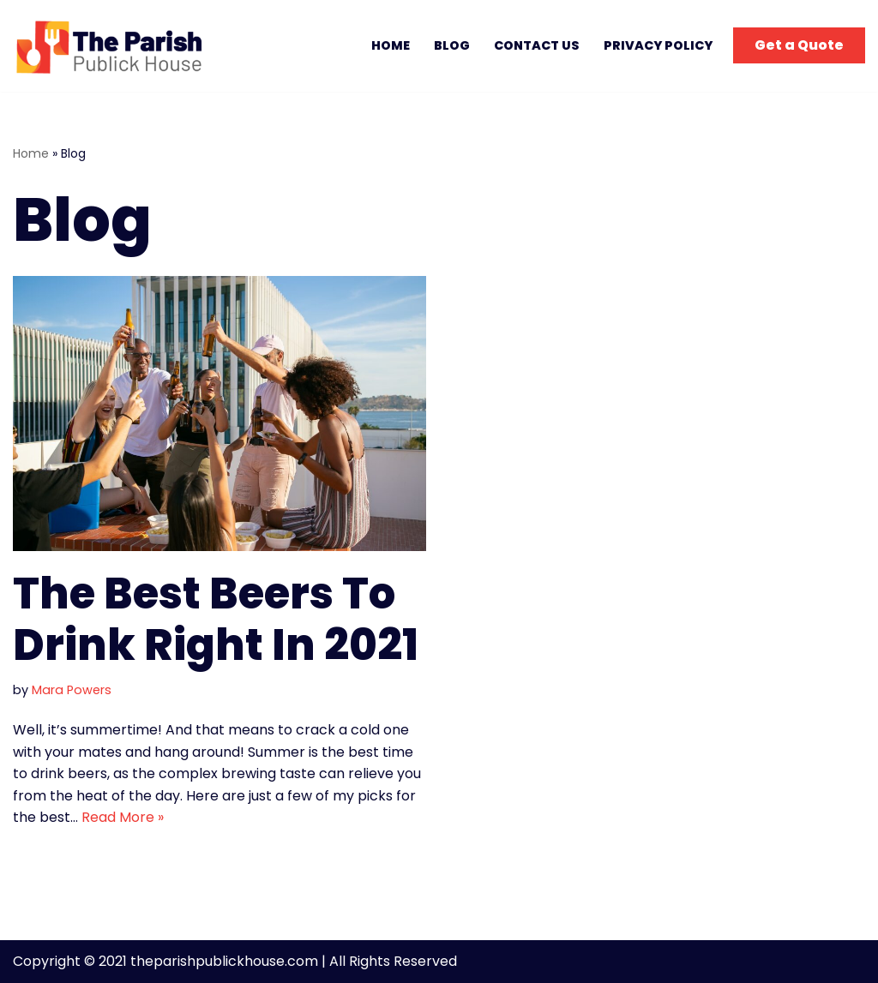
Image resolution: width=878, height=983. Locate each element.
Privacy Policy (658, 45)
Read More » (122, 817)
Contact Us (537, 45)
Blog (452, 45)
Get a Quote (799, 45)
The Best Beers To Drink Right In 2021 (215, 619)
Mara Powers (71, 689)
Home (390, 45)
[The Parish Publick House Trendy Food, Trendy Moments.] (114, 45)
